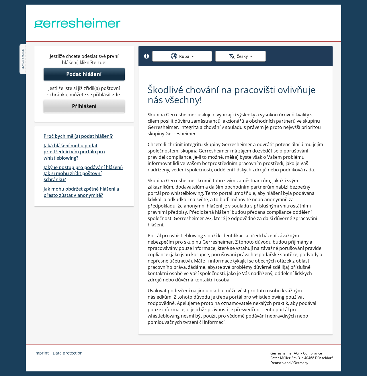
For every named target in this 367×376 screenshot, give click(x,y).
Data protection (68, 353)
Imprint (41, 353)
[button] (146, 56)
